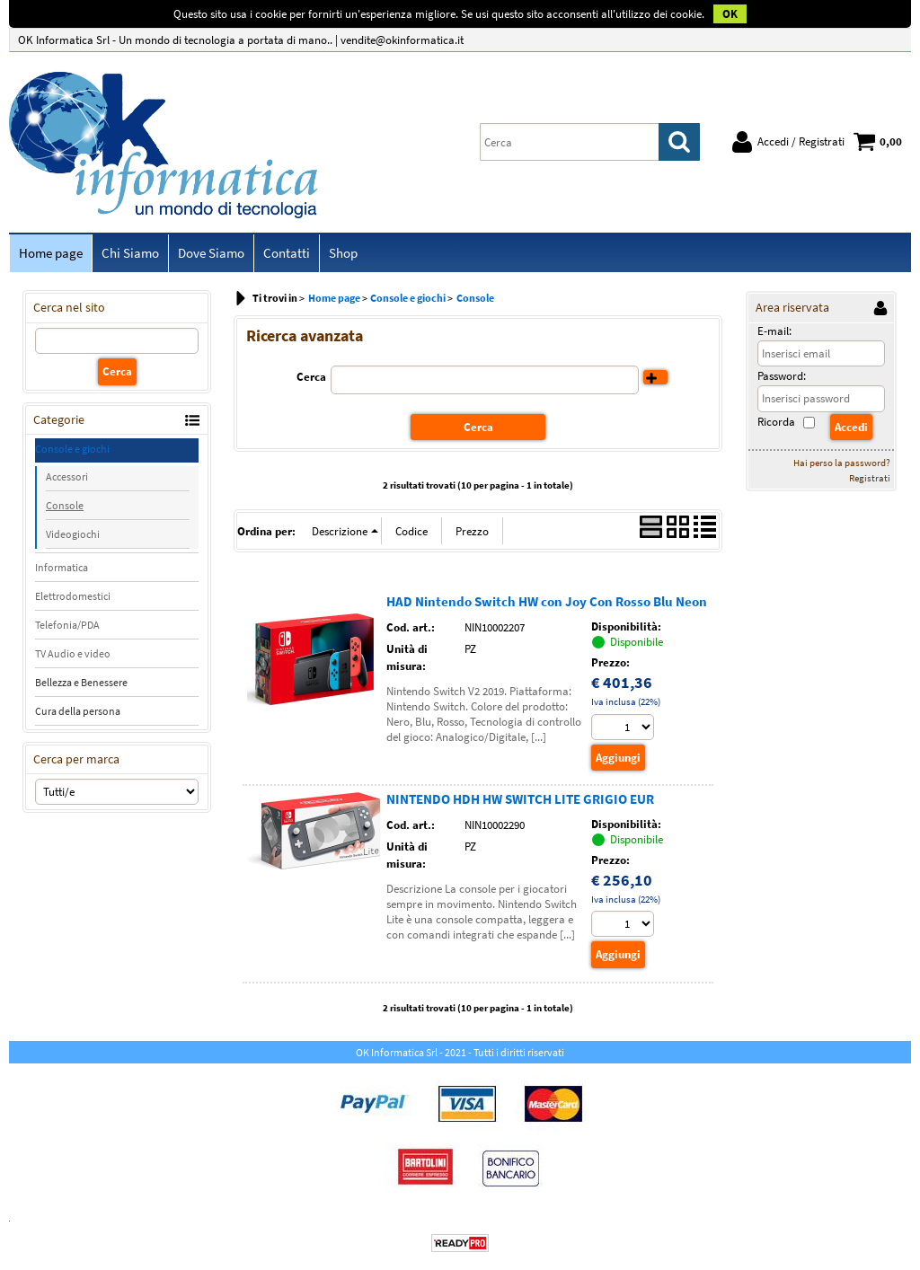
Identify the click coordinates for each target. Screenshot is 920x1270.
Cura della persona (77, 711)
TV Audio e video (73, 653)
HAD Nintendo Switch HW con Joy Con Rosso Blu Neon (546, 601)
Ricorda (776, 421)
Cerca (311, 376)
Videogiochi (73, 534)
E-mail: (774, 331)
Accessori (67, 476)
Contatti (286, 252)
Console (65, 505)
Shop (343, 252)
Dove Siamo (211, 252)
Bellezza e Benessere (81, 682)
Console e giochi (72, 448)
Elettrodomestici (73, 596)
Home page (51, 252)
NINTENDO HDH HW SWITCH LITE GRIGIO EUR (520, 798)
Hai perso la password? (841, 462)
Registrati (869, 478)
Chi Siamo (130, 252)
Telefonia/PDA (67, 624)
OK (730, 14)
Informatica (61, 567)
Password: (781, 376)
